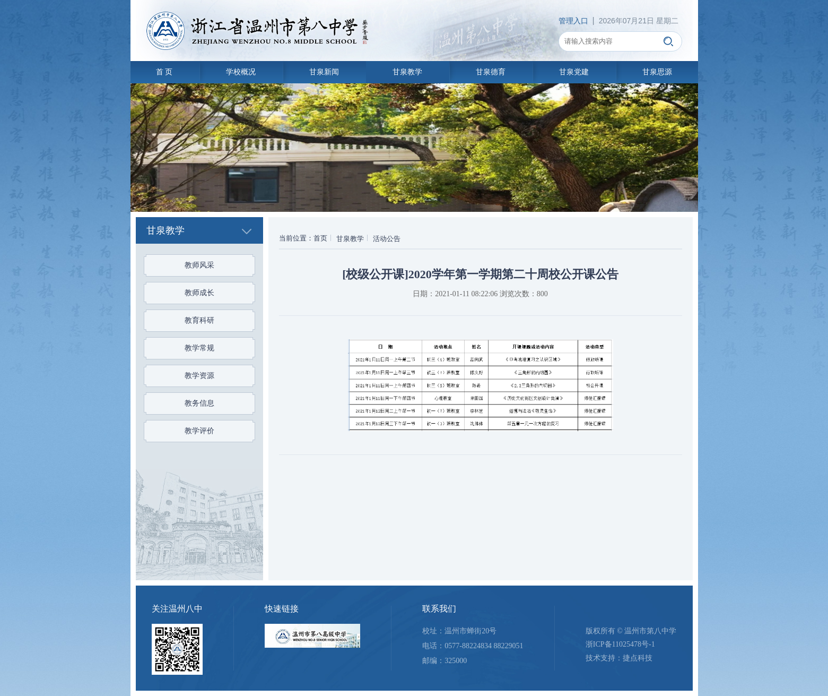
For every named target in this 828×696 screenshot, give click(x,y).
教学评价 (199, 431)
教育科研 (199, 320)
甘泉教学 (407, 72)
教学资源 (199, 376)
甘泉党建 (574, 72)
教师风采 (199, 265)
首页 (320, 238)
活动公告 (386, 239)
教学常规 (199, 348)
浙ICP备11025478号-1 (620, 644)
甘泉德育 (490, 72)
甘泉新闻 (324, 72)
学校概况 (241, 72)
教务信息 (199, 403)
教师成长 (199, 293)
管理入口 (573, 20)
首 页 (164, 72)
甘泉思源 (657, 72)
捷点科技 (637, 658)
